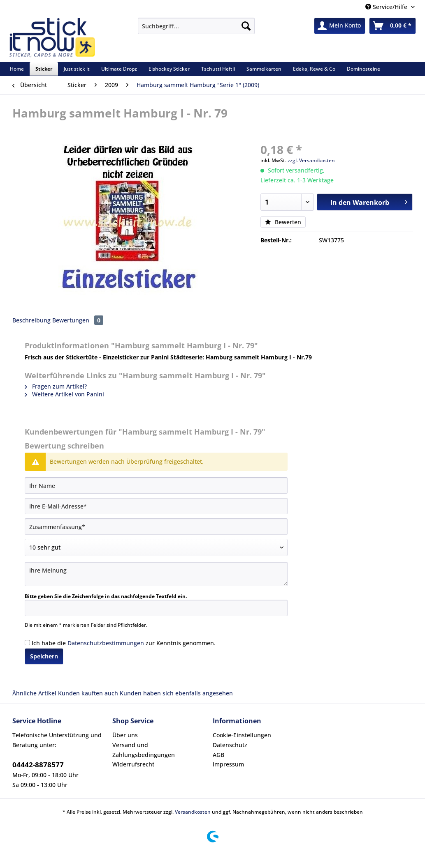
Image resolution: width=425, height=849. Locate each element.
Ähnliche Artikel (34, 693)
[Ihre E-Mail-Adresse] (156, 506)
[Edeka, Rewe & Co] (314, 69)
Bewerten (283, 222)
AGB (218, 755)
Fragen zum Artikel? (56, 386)
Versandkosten (193, 811)
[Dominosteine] (363, 69)
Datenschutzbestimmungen (105, 643)
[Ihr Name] (156, 485)
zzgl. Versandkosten (311, 160)
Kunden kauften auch (88, 693)
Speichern (44, 656)
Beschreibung (31, 320)
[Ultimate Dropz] (119, 69)
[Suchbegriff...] (196, 26)
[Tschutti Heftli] (218, 69)
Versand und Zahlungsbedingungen (143, 750)
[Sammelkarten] (264, 69)
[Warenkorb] (392, 26)
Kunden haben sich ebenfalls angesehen (176, 693)
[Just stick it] (76, 69)
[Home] (17, 69)
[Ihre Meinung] (156, 574)
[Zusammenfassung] (156, 526)
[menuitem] (196, 30)
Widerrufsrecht (133, 764)
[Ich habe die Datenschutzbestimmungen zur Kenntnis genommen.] (27, 642)
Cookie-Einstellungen (242, 735)
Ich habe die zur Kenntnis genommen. (124, 643)
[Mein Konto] (339, 26)
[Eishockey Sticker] (169, 69)
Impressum (228, 764)
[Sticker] (44, 69)
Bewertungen (77, 320)
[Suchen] (246, 26)
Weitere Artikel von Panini (64, 394)
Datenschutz (230, 745)
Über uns (125, 735)
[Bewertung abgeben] (156, 547)
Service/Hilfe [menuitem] (387, 7)
